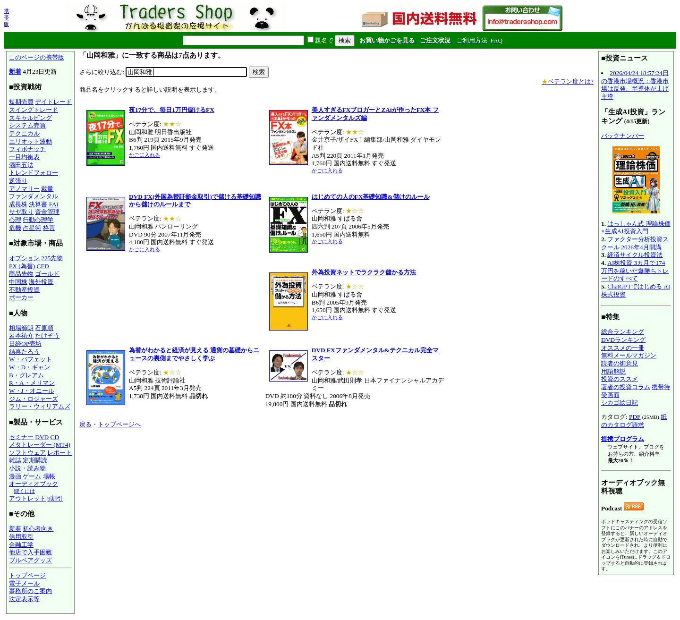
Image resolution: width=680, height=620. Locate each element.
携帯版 (6, 17)
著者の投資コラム (625, 387)
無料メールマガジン (628, 355)
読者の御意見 (619, 363)
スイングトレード (33, 109)
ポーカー (21, 297)
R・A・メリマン (32, 382)
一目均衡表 (24, 157)
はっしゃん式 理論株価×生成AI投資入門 (636, 227)
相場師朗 (21, 327)
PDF (634, 416)
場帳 (49, 476)
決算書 (38, 204)
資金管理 (47, 211)
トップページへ (119, 424)
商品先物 (21, 273)
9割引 (55, 498)
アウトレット (27, 498)
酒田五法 (21, 165)
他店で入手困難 (30, 552)
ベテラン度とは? (568, 81)
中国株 (18, 281)
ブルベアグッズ (30, 560)
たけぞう (47, 335)
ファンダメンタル (33, 196)
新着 (15, 71)
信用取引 (21, 536)
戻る (85, 424)
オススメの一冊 (622, 347)
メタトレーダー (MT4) (39, 444)
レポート (59, 452)
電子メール (24, 583)
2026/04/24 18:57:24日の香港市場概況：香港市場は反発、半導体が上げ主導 (635, 84)
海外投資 (41, 281)
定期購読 (35, 460)
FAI (54, 204)
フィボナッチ (27, 149)
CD (55, 437)
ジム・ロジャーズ (33, 398)
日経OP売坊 (25, 343)
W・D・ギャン (29, 367)
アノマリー (24, 188)
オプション (24, 258)
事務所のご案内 (30, 591)
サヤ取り (21, 211)
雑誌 (15, 460)
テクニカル (24, 133)
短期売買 (21, 101)
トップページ (27, 575)
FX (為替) (22, 266)
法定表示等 (24, 599)
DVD (42, 437)
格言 (49, 227)
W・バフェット (30, 359)
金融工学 (21, 544)
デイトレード (53, 101)
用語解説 (613, 371)
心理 (15, 219)
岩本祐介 (21, 335)
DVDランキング (623, 339)
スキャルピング (30, 117)
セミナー (21, 437)
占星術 (32, 227)
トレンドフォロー (33, 172)
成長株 (18, 204)
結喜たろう (24, 351)
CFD (43, 266)
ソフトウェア (27, 452)
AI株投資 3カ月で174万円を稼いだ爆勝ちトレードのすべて (635, 270)
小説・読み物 (27, 468)
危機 (15, 227)
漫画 (15, 476)
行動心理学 (38, 219)
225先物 (52, 258)
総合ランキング (622, 331)
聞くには (24, 491)
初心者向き (38, 528)
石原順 (44, 327)
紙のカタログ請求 (634, 420)
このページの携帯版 (36, 57)
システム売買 (27, 125)
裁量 (47, 188)
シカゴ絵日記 (619, 402)
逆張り (18, 180)
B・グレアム (26, 375)
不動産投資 (24, 289)
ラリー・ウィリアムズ (39, 406)
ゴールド (47, 273)
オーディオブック (33, 483)
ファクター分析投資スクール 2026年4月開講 (635, 243)
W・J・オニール (31, 390)
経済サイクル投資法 (635, 254)
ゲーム (32, 476)
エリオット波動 (30, 141)
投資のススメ (619, 378)
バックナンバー (622, 135)
